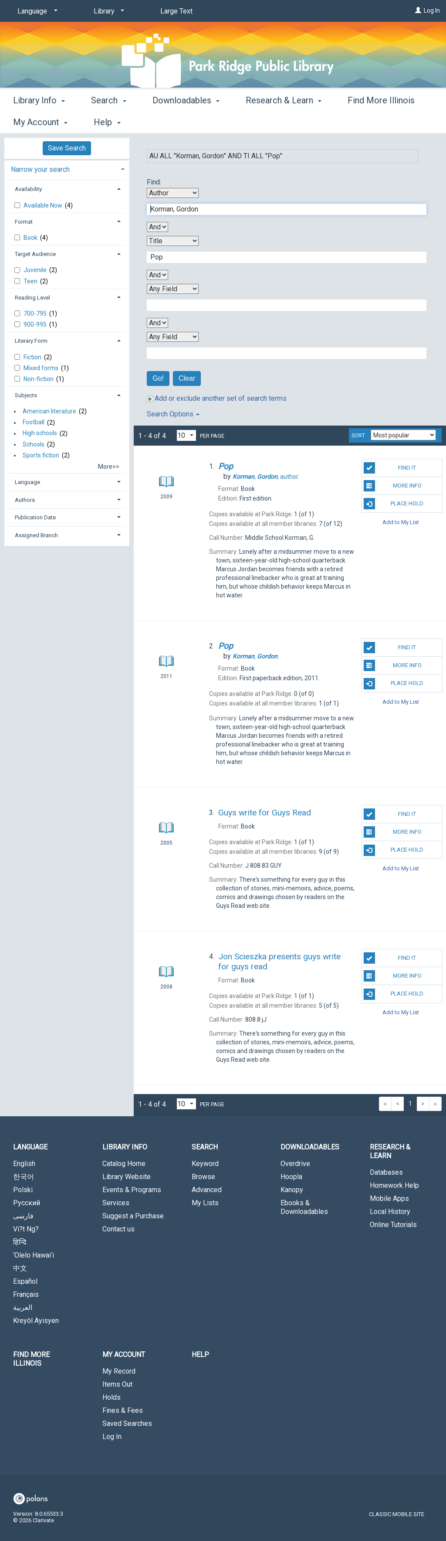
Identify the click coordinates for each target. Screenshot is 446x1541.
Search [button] (108, 121)
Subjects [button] (26, 395)
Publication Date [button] (35, 517)
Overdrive (295, 1163)
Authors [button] (25, 500)
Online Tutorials (393, 1225)
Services (115, 1203)
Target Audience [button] (35, 254)
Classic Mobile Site (396, 1514)
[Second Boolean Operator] (157, 275)
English (24, 1163)
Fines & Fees (122, 1410)
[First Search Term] (282, 209)
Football (33, 422)
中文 (20, 1268)
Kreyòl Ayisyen (36, 1320)
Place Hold (393, 503)
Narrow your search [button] (40, 169)
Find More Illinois (31, 1358)
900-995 (36, 324)
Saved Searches (127, 1423)
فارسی (23, 1216)
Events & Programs (131, 1190)
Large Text (176, 11)
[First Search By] (173, 193)
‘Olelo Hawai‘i (33, 1255)
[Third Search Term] (282, 305)
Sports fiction (41, 455)
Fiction (33, 357)
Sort (358, 436)
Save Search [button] (67, 148)
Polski (23, 1190)
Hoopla (291, 1177)
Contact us (118, 1229)
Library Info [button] (39, 121)
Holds (111, 1397)
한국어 (23, 1177)
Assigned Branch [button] (36, 535)
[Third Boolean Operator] (157, 323)
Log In (432, 10)
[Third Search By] (173, 289)
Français (26, 1294)
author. (266, 476)
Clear (187, 378)
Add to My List (400, 521)
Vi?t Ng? (26, 1229)
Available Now (44, 205)
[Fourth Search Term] (282, 353)
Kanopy (291, 1190)
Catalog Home (123, 1163)
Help (200, 1354)
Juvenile (36, 269)
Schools (33, 444)
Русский (26, 1203)
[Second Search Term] (282, 257)
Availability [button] (28, 189)
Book (31, 237)
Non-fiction (39, 378)
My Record (118, 1371)
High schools (40, 433)
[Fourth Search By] (173, 337)
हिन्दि (20, 1242)
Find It (390, 468)
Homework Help (394, 1185)
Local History (390, 1211)
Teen (31, 281)
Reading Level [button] (32, 297)
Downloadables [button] (186, 121)
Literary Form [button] (31, 341)
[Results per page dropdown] (186, 435)
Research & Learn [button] (283, 121)
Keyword (205, 1163)
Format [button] (24, 221)
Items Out (117, 1384)
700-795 (36, 313)
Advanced (207, 1190)
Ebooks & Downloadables (304, 1207)
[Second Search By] (173, 241)
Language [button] (27, 482)
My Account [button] (123, 1354)
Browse (203, 1177)
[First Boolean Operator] (157, 227)
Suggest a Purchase (133, 1216)
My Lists (205, 1203)
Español (25, 1281)
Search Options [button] (173, 414)
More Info (393, 485)
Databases (386, 1172)
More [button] (365, 122)
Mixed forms (42, 368)
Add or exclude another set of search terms (217, 398)
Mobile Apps (389, 1198)
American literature (49, 411)
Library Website (126, 1177)
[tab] (66, 168)
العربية (22, 1307)
